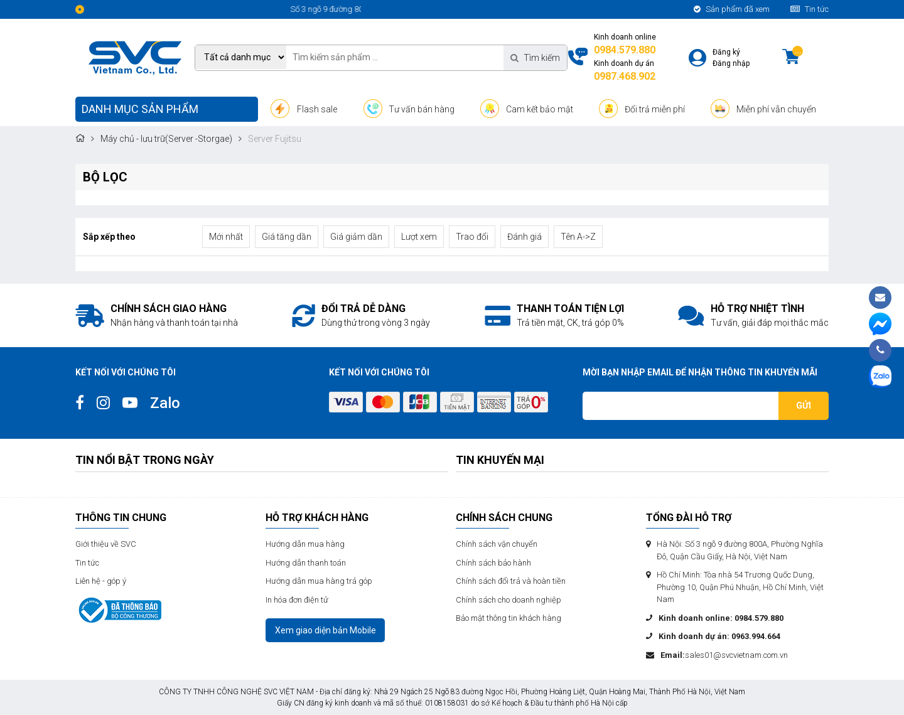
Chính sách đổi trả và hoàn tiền (511, 581)
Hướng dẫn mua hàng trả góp (319, 581)
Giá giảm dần (356, 237)
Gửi (803, 406)
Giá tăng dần (286, 237)
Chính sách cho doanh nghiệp (508, 600)
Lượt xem (419, 237)
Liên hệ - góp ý (100, 581)
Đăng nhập (731, 63)
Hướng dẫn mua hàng (305, 544)
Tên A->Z (578, 237)
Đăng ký (726, 52)
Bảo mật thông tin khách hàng (508, 618)
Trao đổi (472, 237)
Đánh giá (524, 237)
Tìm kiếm (535, 58)
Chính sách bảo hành (493, 562)
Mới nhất (226, 237)
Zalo (165, 403)
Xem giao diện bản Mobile (325, 630)
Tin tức (809, 9)
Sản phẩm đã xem (732, 9)
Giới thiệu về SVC (105, 544)
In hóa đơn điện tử (297, 600)
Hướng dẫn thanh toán (306, 562)
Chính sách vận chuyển (496, 544)
